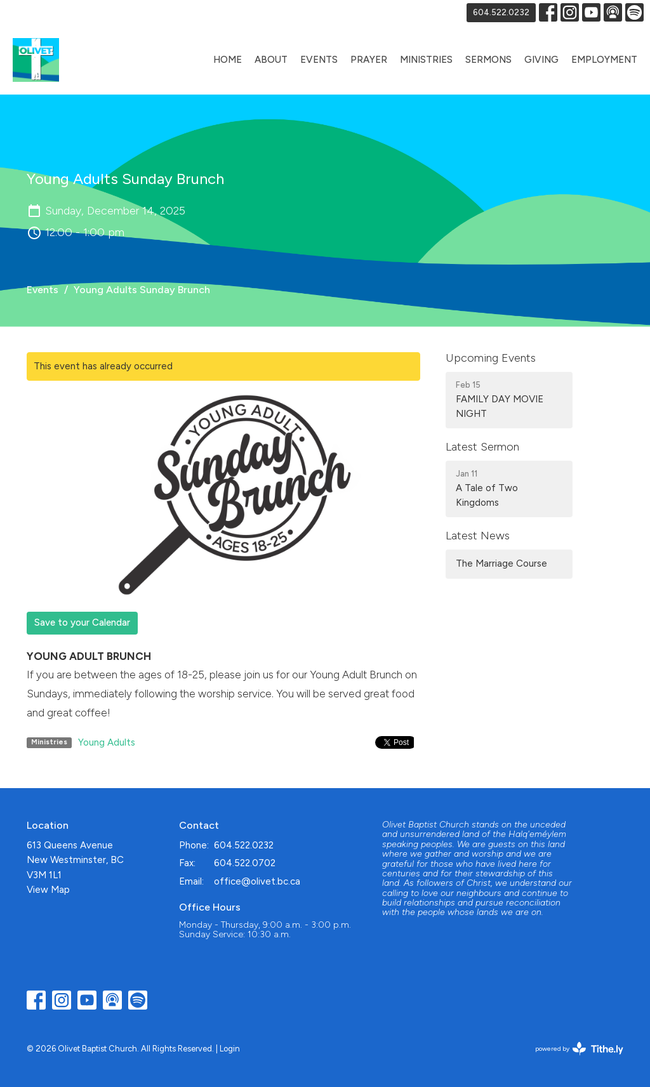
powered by (579, 1048)
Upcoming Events (491, 358)
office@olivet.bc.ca (257, 881)
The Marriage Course (501, 563)
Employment (604, 59)
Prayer (368, 59)
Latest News (478, 536)
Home (227, 59)
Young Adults (106, 742)
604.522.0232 (501, 12)
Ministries (426, 59)
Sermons (488, 59)
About (271, 59)
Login (230, 1048)
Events (319, 59)
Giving (541, 59)
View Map (48, 889)
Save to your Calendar (82, 622)
